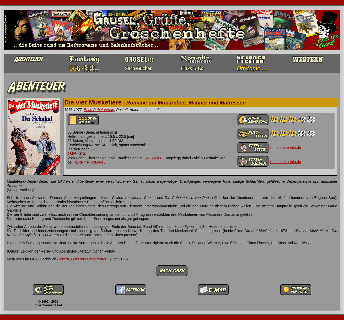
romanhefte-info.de (285, 147)
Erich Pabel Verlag (99, 110)
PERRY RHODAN (88, 162)
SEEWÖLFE (154, 158)
